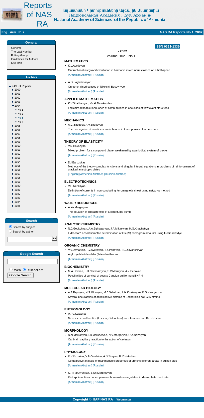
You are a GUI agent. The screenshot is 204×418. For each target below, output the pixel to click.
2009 (17, 141)
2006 (17, 129)
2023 (17, 197)
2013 (17, 157)
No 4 (20, 121)
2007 (17, 133)
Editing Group (19, 55)
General (16, 47)
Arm (13, 32)
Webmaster (124, 399)
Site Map (16, 62)
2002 (17, 97)
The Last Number (21, 51)
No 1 (20, 109)
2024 (17, 201)
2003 (17, 101)
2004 (17, 105)
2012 (17, 153)
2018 (17, 177)
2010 (17, 145)
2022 (17, 193)
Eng (4, 32)
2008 (17, 137)
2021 (17, 189)
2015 (17, 165)
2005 (17, 125)
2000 (17, 89)
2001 (17, 93)
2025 (17, 205)
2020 (17, 185)
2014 (17, 161)
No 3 (20, 117)
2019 (17, 181)
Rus (21, 32)
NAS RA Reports (21, 86)
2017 (17, 173)
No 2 (20, 113)
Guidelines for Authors (24, 59)
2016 (17, 169)
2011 (17, 149)
